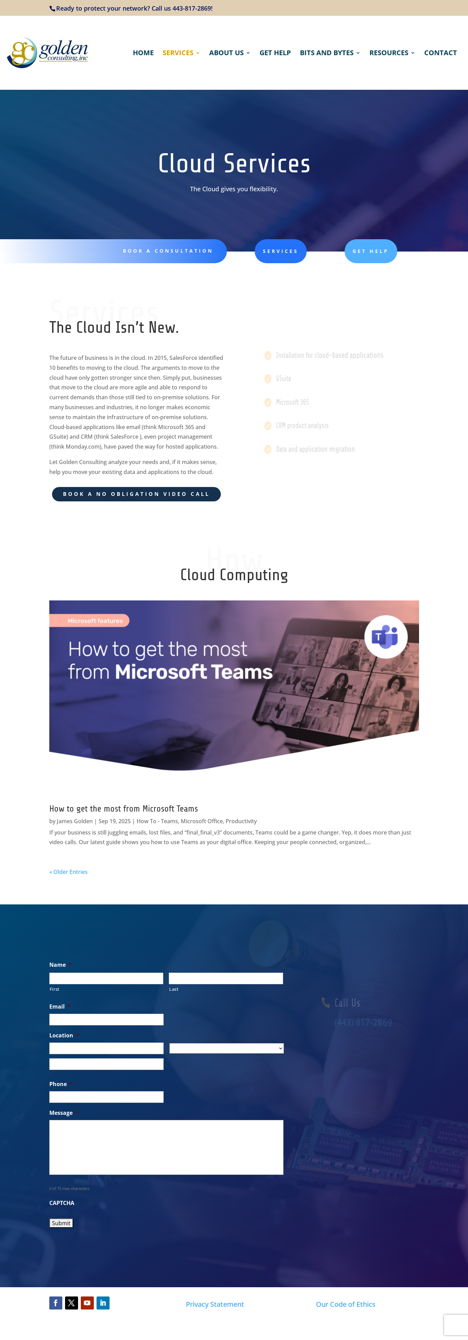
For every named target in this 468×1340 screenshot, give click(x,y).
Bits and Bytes (327, 53)
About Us (226, 53)
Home (143, 53)
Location (64, 1035)
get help (345, 251)
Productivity (241, 821)
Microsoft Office (202, 821)
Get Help (275, 53)
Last (174, 989)
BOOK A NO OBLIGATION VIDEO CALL (136, 493)
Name (60, 965)
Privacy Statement (215, 1304)
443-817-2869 (192, 8)
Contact (440, 53)
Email (60, 1006)
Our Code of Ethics (346, 1304)
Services (178, 53)
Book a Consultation (163, 250)
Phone (61, 1084)
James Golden (75, 821)
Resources (388, 53)
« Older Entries (68, 872)
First (55, 989)
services (262, 251)
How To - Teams (157, 821)
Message (63, 1113)
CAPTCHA (61, 1203)
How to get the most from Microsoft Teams (123, 809)
